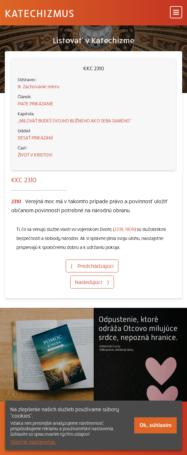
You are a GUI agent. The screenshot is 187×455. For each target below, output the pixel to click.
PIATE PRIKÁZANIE (35, 103)
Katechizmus (39, 12)
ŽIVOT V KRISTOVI (35, 154)
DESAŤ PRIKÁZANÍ (35, 137)
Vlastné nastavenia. (33, 441)
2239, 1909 (124, 229)
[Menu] (176, 12)
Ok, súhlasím (155, 425)
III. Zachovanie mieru (38, 86)
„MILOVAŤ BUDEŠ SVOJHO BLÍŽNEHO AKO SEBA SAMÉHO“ (74, 120)
